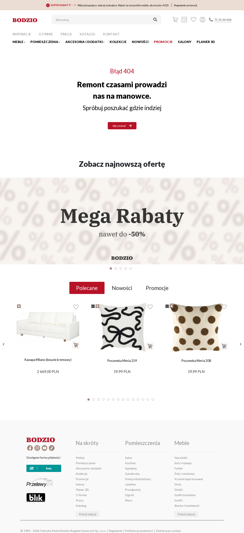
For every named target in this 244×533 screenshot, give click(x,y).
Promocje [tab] (157, 288)
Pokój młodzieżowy (138, 479)
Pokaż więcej (87, 514)
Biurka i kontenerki (186, 505)
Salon (128, 457)
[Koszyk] (175, 19)
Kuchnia (130, 463)
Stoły (177, 484)
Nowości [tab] (122, 288)
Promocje (163, 42)
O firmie (46, 34)
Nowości (140, 42)
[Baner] (122, 221)
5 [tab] (130, 268)
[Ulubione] (193, 19)
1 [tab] (111, 268)
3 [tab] (121, 268)
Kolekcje (118, 42)
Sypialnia (131, 468)
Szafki (178, 500)
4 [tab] (125, 268)
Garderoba (132, 473)
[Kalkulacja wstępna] (184, 19)
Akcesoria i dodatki (85, 42)
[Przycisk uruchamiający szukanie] (155, 19)
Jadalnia (130, 484)
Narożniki (180, 457)
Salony (184, 42)
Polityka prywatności (139, 530)
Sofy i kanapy (183, 463)
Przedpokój (132, 489)
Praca (66, 34)
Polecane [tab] (87, 288)
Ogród (129, 495)
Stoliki (178, 489)
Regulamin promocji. (185, 5)
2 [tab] (116, 268)
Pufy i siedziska (184, 473)
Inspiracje (22, 34)
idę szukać (122, 125)
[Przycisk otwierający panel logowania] (202, 19)
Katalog (87, 34)
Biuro (128, 500)
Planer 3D (206, 42)
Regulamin (115, 530)
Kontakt (111, 34)
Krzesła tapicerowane (188, 479)
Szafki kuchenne (185, 495)
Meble (19, 42)
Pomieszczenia (45, 42)
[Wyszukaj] (103, 19)
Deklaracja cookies (168, 530)
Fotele (178, 468)
